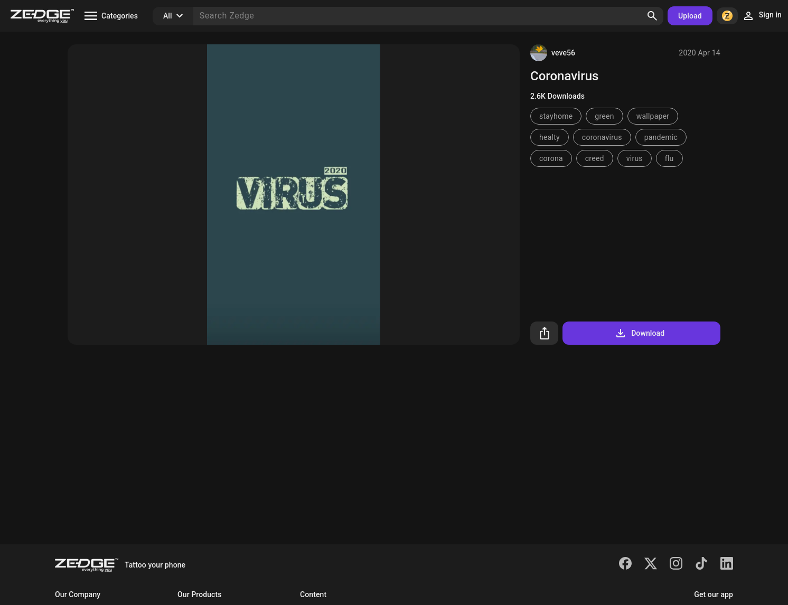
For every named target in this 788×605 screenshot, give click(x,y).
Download (639, 333)
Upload (690, 16)
